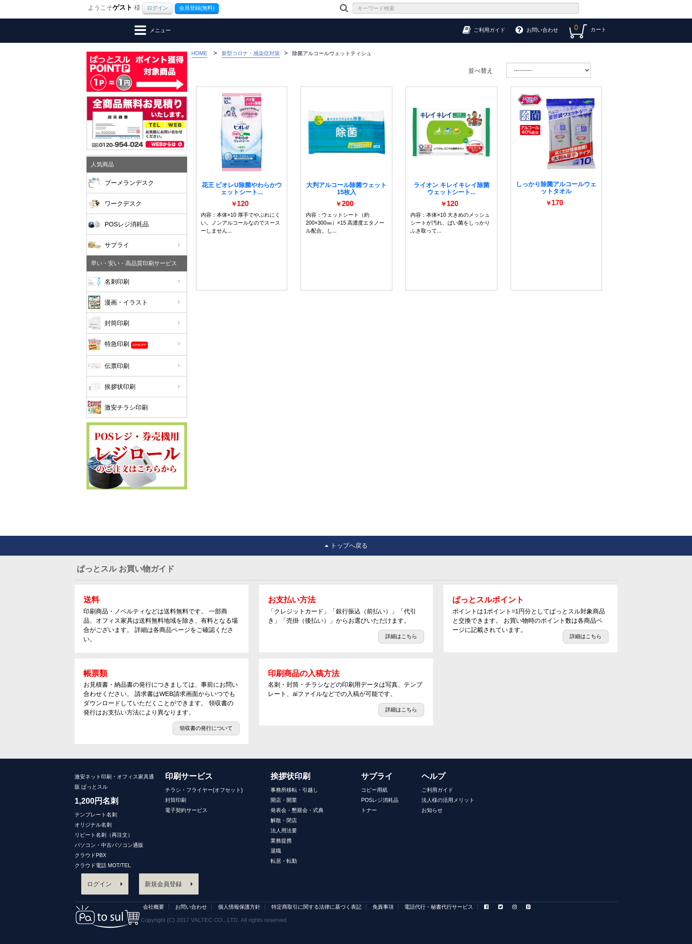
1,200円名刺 (96, 801)
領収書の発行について (206, 728)
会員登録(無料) (196, 8)
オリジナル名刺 (93, 825)
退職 (276, 851)
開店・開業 (284, 800)
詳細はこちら (401, 636)
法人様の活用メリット (447, 800)
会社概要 (153, 907)
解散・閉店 (284, 820)
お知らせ (432, 810)
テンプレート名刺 (96, 815)
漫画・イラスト (142, 302)
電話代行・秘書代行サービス (438, 907)
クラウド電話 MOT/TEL (103, 865)
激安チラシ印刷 (126, 407)
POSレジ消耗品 (127, 224)
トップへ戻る (346, 545)
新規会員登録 (169, 884)
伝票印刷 (142, 365)
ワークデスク (123, 203)
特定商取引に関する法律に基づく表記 (316, 907)
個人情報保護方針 (239, 907)
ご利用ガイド (437, 790)
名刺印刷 (142, 281)
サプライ (142, 244)
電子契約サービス (186, 810)
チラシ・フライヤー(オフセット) (204, 790)
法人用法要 (284, 830)
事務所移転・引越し (294, 790)
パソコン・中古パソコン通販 (109, 845)
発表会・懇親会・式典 (297, 810)
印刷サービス (189, 776)
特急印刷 (142, 344)
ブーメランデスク (129, 182)
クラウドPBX (90, 855)
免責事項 (383, 907)
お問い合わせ (191, 907)
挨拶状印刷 (142, 386)
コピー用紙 (374, 790)
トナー (369, 810)
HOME (199, 53)
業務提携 (281, 841)
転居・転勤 (284, 861)
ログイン (157, 8)
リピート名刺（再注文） (104, 835)
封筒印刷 (142, 323)
